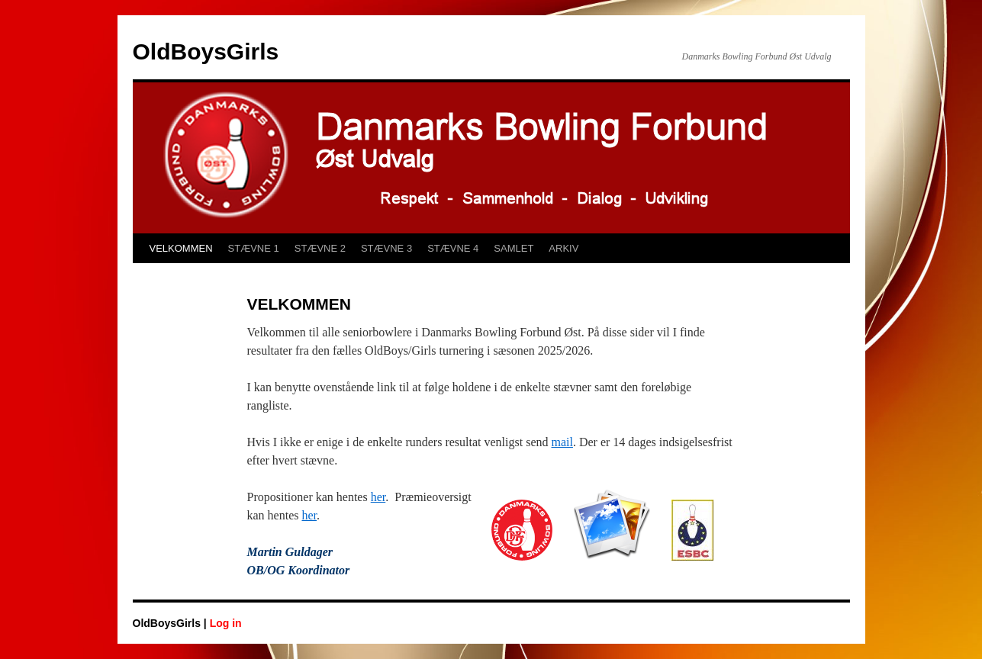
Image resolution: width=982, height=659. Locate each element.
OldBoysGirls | (171, 623)
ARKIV (563, 248)
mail (562, 442)
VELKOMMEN (181, 248)
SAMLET (513, 248)
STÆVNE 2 (320, 248)
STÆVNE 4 (452, 248)
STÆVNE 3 (386, 248)
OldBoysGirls (206, 51)
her (378, 496)
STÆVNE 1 (253, 248)
